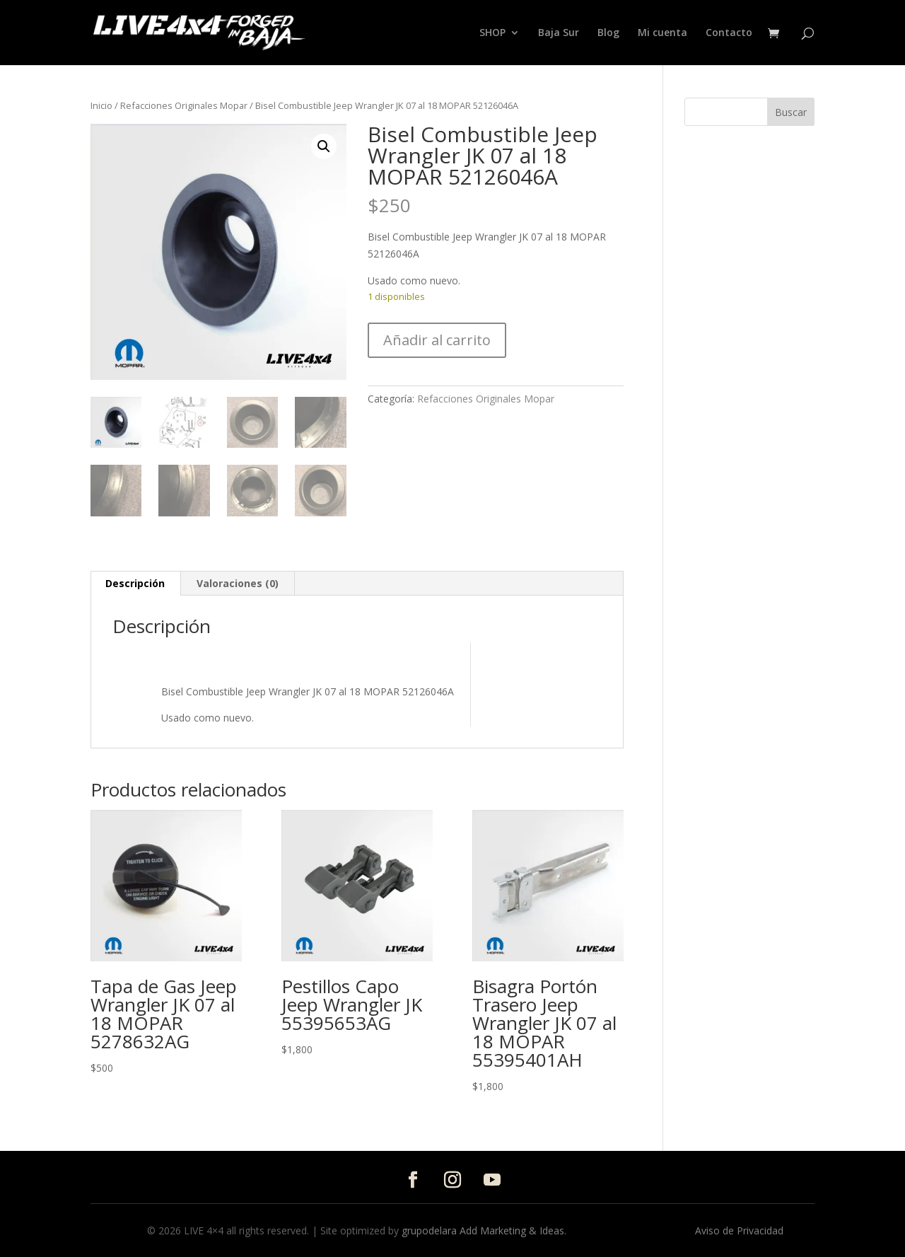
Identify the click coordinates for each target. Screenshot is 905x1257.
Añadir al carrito (437, 339)
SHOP (492, 33)
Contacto (729, 33)
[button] (324, 146)
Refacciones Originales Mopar (183, 105)
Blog (608, 33)
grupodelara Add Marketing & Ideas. (484, 1230)
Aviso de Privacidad (739, 1230)
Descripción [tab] (135, 583)
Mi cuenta (662, 33)
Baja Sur (558, 33)
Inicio (101, 105)
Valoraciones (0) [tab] (238, 583)
